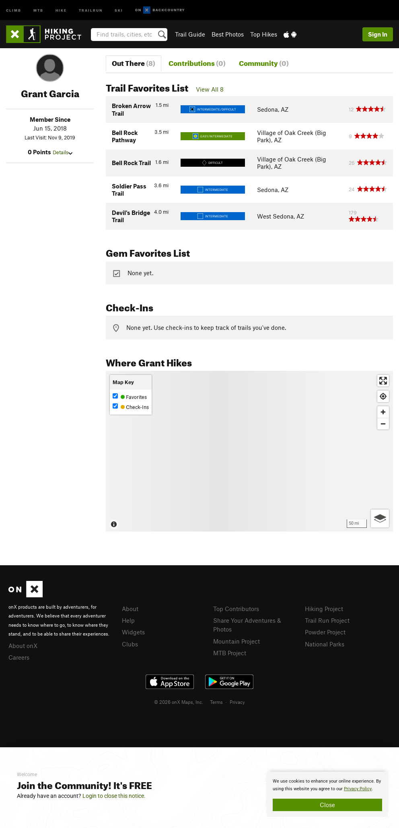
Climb (13, 9)
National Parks (324, 644)
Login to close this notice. (114, 796)
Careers (18, 657)
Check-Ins (131, 406)
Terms (216, 702)
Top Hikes (263, 34)
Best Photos (228, 34)
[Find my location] (383, 396)
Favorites (130, 396)
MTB (38, 9)
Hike (61, 9)
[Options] (380, 518)
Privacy (237, 702)
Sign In (377, 34)
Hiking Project (324, 608)
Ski (119, 9)
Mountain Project (236, 641)
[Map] (249, 451)
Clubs (130, 644)
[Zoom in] (383, 412)
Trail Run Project (327, 620)
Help (128, 620)
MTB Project (229, 652)
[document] (327, 794)
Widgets (133, 632)
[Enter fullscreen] (383, 380)
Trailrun (91, 9)
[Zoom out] (383, 423)
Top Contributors (236, 608)
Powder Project (325, 632)
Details (62, 152)
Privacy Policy (358, 788)
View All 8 (210, 89)
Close (327, 804)
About (130, 608)
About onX (22, 645)
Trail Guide (190, 34)
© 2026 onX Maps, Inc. (178, 702)
